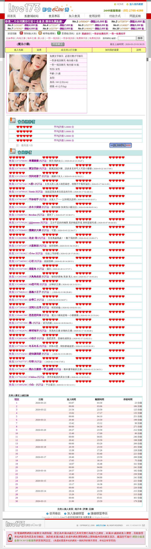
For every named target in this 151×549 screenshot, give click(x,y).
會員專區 (54, 16)
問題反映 (135, 16)
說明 (139, 50)
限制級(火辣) (30, 33)
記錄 (91, 509)
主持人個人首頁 (65, 509)
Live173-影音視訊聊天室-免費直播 (75, 517)
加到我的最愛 (112, 50)
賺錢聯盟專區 (99, 513)
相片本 (78, 509)
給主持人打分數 (69, 50)
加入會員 (74, 16)
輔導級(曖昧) (49, 33)
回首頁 (11, 16)
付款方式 (115, 16)
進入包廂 (18, 50)
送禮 (39, 50)
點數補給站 (32, 16)
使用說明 (94, 16)
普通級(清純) (68, 33)
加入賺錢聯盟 (75, 513)
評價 (85, 509)
